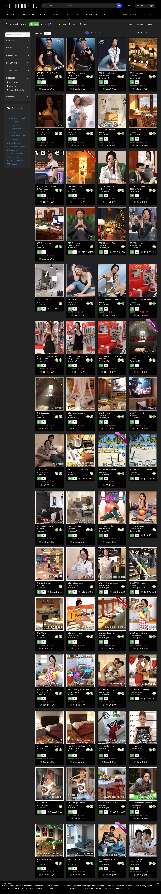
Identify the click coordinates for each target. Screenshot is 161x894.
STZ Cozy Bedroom (107, 130)
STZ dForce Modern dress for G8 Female (116, 300)
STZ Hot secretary (75, 583)
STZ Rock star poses (76, 73)
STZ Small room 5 (106, 633)
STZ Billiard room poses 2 (141, 803)
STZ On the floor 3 (106, 73)
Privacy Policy (124, 888)
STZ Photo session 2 (76, 130)
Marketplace (12, 14)
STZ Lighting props (14, 157)
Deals (79, 14)
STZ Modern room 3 (15, 129)
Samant (143, 588)
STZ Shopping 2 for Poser (47, 356)
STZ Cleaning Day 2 (138, 633)
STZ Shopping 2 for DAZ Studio (81, 356)
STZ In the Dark (43, 130)
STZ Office (11, 132)
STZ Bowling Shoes (107, 526)
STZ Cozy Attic (43, 413)
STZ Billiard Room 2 (45, 859)
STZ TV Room (74, 859)
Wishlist (83, 24)
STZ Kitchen (12, 164)
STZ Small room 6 (75, 526)
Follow (34, 24)
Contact (100, 14)
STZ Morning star (75, 633)
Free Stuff (28, 14)
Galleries (43, 14)
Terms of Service (83, 888)
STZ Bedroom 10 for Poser (48, 746)
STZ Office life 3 (137, 859)
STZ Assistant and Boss (16, 136)
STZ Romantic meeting (139, 689)
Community (58, 14)
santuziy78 (42, 78)
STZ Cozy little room (138, 130)
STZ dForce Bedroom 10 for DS (81, 746)
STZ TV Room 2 (13, 143)
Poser (89, 14)
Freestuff (73, 24)
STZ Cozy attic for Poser (140, 356)
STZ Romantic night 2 (108, 689)
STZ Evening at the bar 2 (47, 186)
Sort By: (144, 33)
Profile (44, 24)
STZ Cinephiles (13, 139)
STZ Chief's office (14, 125)
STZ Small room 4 (106, 746)
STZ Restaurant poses (108, 583)
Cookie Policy (107, 888)
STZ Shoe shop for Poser (140, 300)
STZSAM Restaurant (138, 583)
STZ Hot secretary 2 (15, 161)
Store (53, 24)
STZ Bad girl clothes (76, 803)
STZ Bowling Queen (138, 526)
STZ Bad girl (42, 803)
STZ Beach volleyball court (141, 469)
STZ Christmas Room (108, 243)
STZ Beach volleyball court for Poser (114, 469)
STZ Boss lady (12, 150)
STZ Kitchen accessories (17, 118)
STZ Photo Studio (14, 115)
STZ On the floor (75, 300)
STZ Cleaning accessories (79, 689)
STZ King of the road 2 (108, 859)
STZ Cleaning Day (44, 689)
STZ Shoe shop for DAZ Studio (19, 146)
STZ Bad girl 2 (136, 746)
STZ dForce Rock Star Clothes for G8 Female (56, 73)
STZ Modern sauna (76, 186)
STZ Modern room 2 (107, 803)
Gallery (62, 24)
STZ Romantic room (15, 153)
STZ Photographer (14, 122)
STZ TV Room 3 (105, 413)
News (70, 14)
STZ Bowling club (44, 583)
